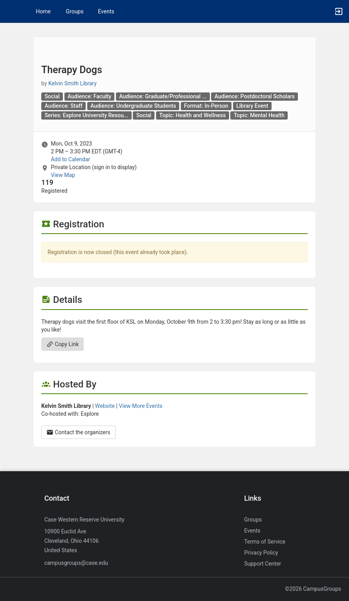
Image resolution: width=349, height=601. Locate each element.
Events (106, 11)
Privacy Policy (261, 552)
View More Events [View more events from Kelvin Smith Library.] (140, 406)
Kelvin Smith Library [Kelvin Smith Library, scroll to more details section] (72, 83)
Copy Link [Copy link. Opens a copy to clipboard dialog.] (62, 344)
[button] (10, 11)
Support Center (262, 563)
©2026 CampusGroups (313, 589)
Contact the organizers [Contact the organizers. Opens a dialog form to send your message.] (78, 432)
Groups (75, 11)
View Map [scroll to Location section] (63, 175)
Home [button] (43, 11)
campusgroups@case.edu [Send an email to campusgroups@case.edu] (76, 563)
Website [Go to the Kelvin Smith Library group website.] (105, 406)
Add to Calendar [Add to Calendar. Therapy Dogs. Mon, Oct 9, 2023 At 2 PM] (70, 159)
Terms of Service (264, 541)
